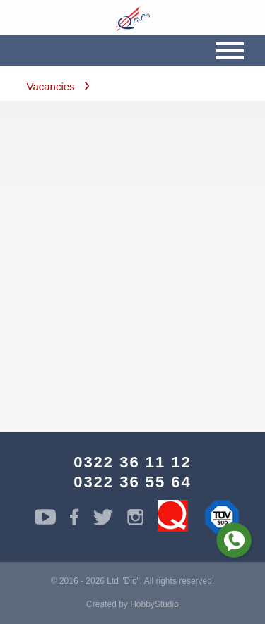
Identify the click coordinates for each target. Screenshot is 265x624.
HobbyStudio (154, 604)
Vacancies (51, 86)
